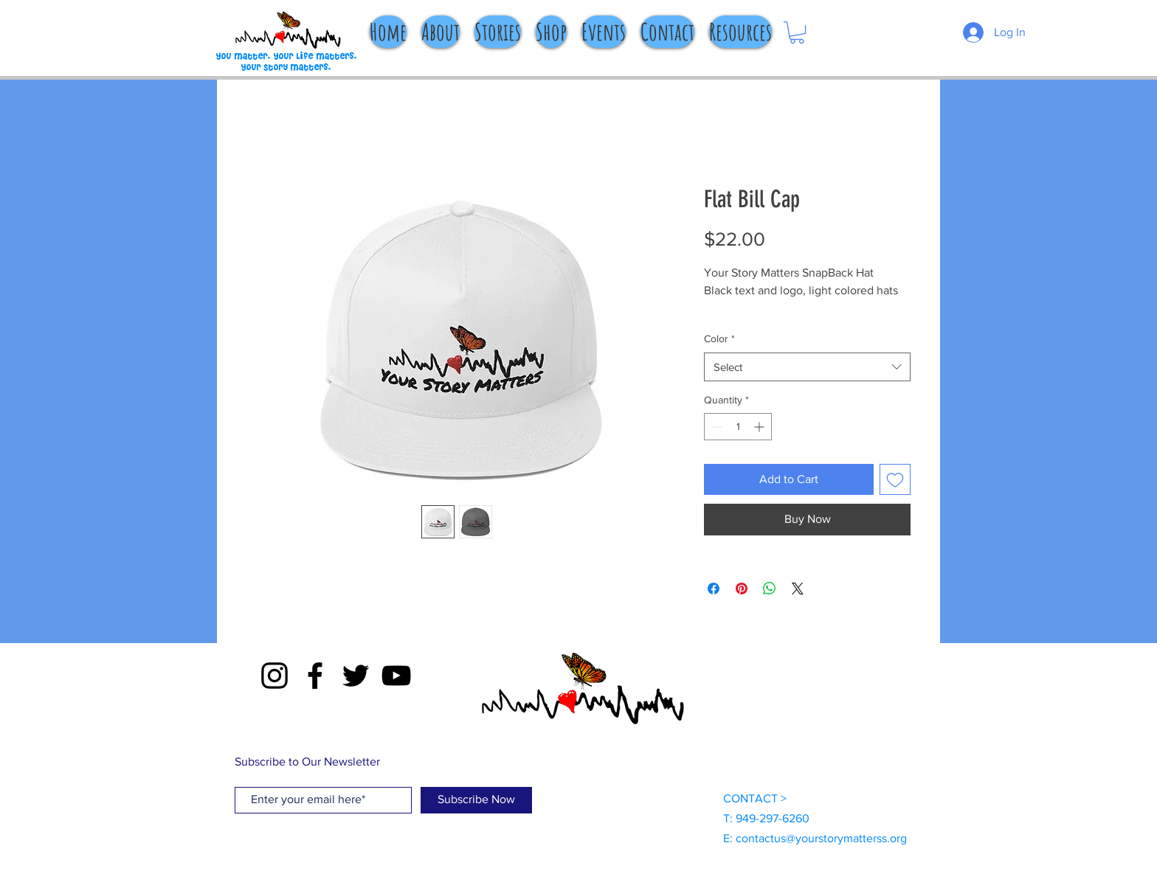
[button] (797, 32)
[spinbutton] (738, 427)
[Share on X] (798, 588)
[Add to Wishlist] (895, 479)
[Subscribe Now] (476, 800)
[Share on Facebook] (713, 588)
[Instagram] (274, 675)
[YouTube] (396, 675)
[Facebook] (315, 675)
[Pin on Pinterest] (741, 588)
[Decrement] (715, 427)
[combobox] (807, 367)
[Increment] (760, 427)
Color (719, 338)
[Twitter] (355, 675)
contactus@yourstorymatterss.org (821, 838)
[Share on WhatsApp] (769, 588)
